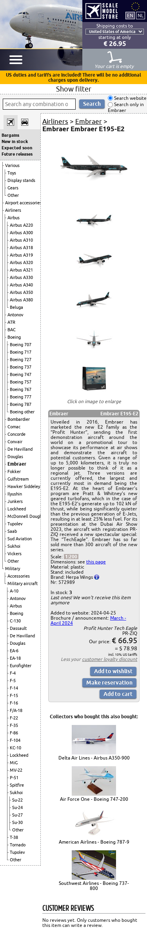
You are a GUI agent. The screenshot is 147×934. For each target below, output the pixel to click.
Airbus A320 (21, 262)
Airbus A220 (21, 225)
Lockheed (16, 508)
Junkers (15, 501)
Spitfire (17, 785)
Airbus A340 (21, 285)
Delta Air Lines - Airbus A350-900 (94, 757)
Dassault (18, 628)
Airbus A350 (21, 292)
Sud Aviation (19, 538)
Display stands (21, 180)
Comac (13, 426)
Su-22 (17, 800)
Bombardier (18, 419)
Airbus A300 (21, 232)
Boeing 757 (20, 382)
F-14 (14, 688)
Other (13, 195)
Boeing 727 (20, 359)
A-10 (14, 591)
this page (96, 561)
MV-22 (16, 770)
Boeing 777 (20, 397)
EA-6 (14, 650)
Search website (130, 98)
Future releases (17, 154)
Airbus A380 (21, 299)
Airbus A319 (21, 255)
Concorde (16, 434)
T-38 (14, 837)
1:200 (71, 556)
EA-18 (15, 658)
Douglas (15, 456)
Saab (12, 531)
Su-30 (17, 822)
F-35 (14, 725)
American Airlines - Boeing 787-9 (94, 841)
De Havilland (20, 449)
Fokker (14, 471)
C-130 (15, 620)
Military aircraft (22, 583)
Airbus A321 (21, 270)
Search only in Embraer (126, 107)
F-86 (14, 732)
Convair (14, 441)
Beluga (16, 307)
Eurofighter (20, 665)
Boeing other (22, 411)
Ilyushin (14, 494)
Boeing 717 (20, 352)
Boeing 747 (20, 374)
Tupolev (15, 523)
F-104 (15, 740)
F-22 (14, 718)
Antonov (15, 314)
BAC (11, 329)
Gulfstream (18, 479)
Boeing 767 (20, 389)
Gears (12, 187)
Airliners (13, 210)
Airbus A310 (21, 240)
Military (12, 568)
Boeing (14, 337)
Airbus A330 (21, 277)
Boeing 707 (20, 344)
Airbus (13, 217)
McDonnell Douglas (26, 516)
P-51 (14, 777)
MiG (14, 762)
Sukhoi (13, 546)
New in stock (15, 141)
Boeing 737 (20, 367)
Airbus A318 (21, 247)
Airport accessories (23, 202)
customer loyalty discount (109, 659)
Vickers (14, 553)
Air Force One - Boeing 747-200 (94, 799)
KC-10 (15, 747)
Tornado (17, 844)
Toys (11, 173)
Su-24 (17, 807)
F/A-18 (16, 710)
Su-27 (17, 815)
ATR (11, 322)
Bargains (10, 135)
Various (12, 165)
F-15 (14, 695)
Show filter (73, 89)
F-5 (13, 680)
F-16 (14, 703)
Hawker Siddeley (23, 486)
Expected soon (17, 147)
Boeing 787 (20, 404)
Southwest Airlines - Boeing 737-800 (94, 886)
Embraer (16, 463)
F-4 (13, 673)
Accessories (18, 576)
